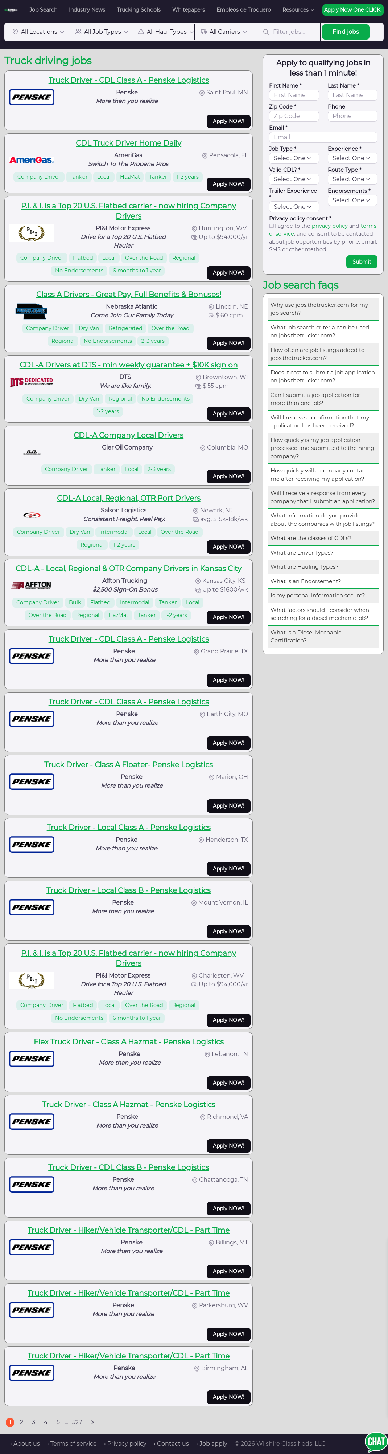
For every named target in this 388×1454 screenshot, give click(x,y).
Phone (336, 106)
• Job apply (211, 1443)
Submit (361, 262)
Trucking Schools (139, 10)
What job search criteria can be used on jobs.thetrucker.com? (320, 331)
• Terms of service (72, 1443)
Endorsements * (349, 191)
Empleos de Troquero (243, 10)
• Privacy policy (125, 1443)
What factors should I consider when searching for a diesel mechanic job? (320, 614)
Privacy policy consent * (300, 218)
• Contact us (171, 1443)
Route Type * (345, 170)
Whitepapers (188, 10)
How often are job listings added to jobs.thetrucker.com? (317, 354)
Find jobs (346, 31)
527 (77, 1422)
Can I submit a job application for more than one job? (315, 399)
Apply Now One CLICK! (353, 10)
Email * (278, 128)
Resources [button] (295, 10)
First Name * (285, 85)
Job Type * (282, 149)
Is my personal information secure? (318, 595)
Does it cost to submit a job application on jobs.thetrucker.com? (323, 376)
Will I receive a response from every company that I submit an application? (323, 497)
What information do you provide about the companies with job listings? (323, 519)
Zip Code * (282, 106)
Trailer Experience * (293, 194)
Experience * (345, 149)
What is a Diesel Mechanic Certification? (306, 636)
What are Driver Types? (302, 552)
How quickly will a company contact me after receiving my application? (319, 474)
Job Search (43, 10)
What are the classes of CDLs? (311, 538)
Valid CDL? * (284, 170)
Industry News (87, 10)
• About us (25, 1443)
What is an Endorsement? (306, 581)
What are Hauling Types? (305, 566)
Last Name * (343, 85)
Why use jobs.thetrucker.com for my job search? (319, 309)
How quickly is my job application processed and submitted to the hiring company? (322, 448)
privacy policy (330, 226)
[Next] (92, 1422)
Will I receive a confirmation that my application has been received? (320, 421)
